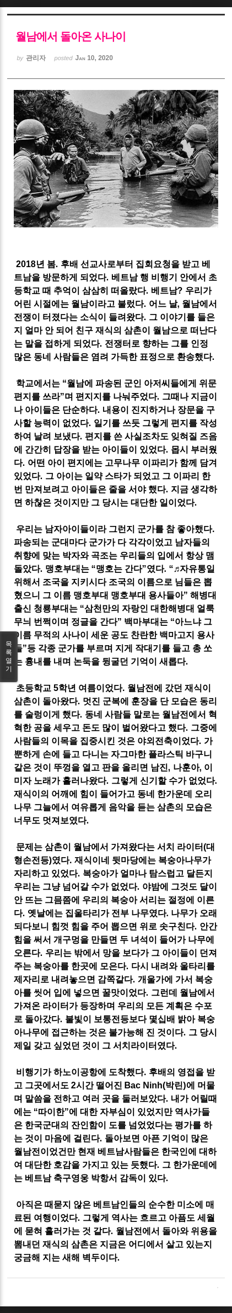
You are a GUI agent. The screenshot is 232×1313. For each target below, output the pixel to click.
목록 (9, 656)
